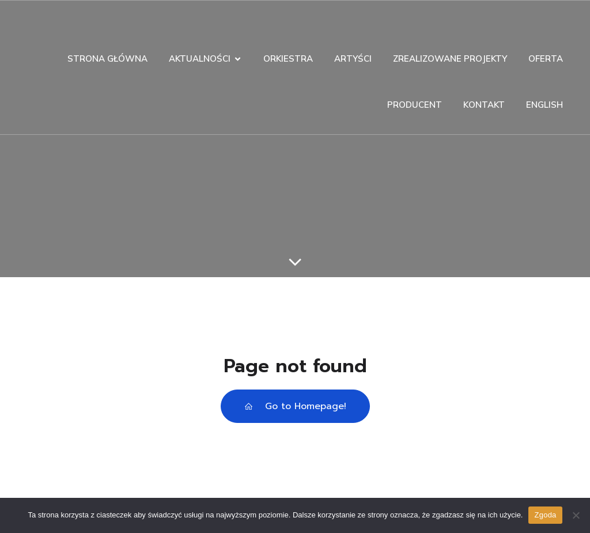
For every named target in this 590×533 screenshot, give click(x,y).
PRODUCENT (414, 104)
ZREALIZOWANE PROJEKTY (450, 58)
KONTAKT (484, 104)
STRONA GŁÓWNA (107, 58)
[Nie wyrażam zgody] (575, 515)
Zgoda (545, 515)
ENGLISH (544, 104)
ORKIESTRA (288, 58)
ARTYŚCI (353, 58)
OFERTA (545, 58)
